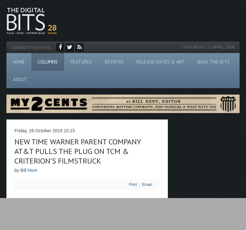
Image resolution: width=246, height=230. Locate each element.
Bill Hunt (28, 170)
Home (19, 62)
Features (81, 62)
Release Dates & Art (160, 62)
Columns (48, 62)
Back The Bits (214, 62)
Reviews (114, 62)
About (20, 79)
